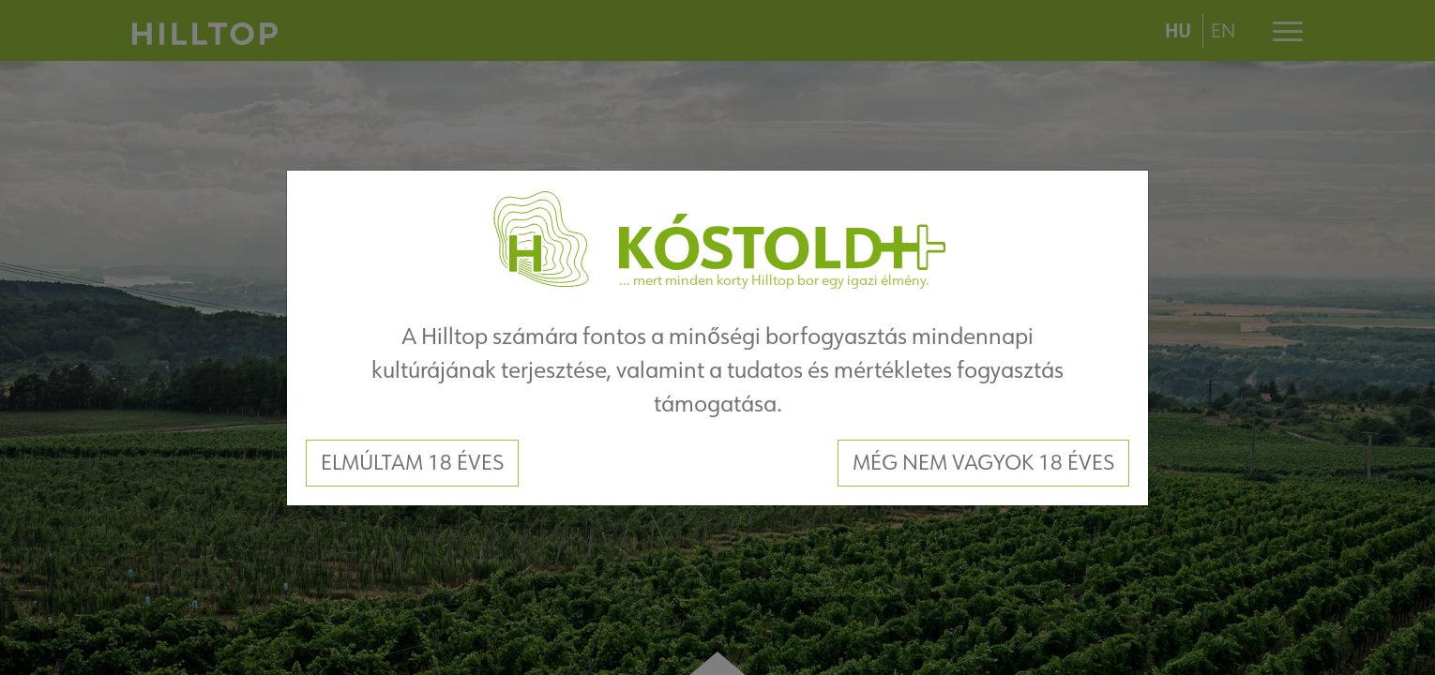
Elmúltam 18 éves (412, 462)
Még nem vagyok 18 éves (983, 462)
